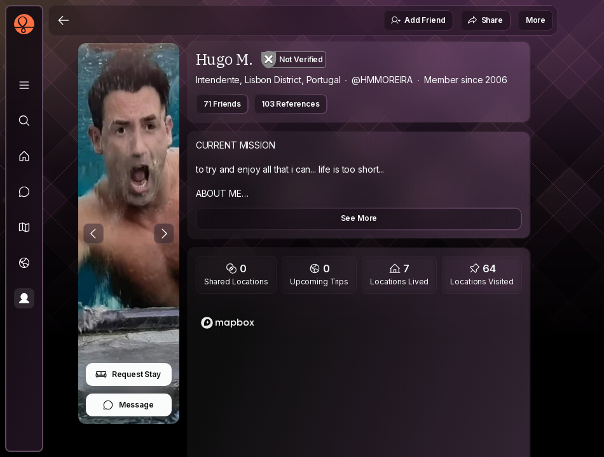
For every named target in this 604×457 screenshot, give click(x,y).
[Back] (63, 20)
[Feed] (24, 156)
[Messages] (24, 192)
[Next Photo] (164, 233)
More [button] (536, 20)
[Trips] (24, 263)
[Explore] (24, 120)
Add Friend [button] (417, 20)
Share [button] (485, 20)
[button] (24, 227)
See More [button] (359, 218)
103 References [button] (290, 104)
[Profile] (24, 298)
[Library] (24, 85)
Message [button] (128, 405)
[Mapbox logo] (228, 322)
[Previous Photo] (93, 233)
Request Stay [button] (128, 374)
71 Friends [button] (222, 104)
